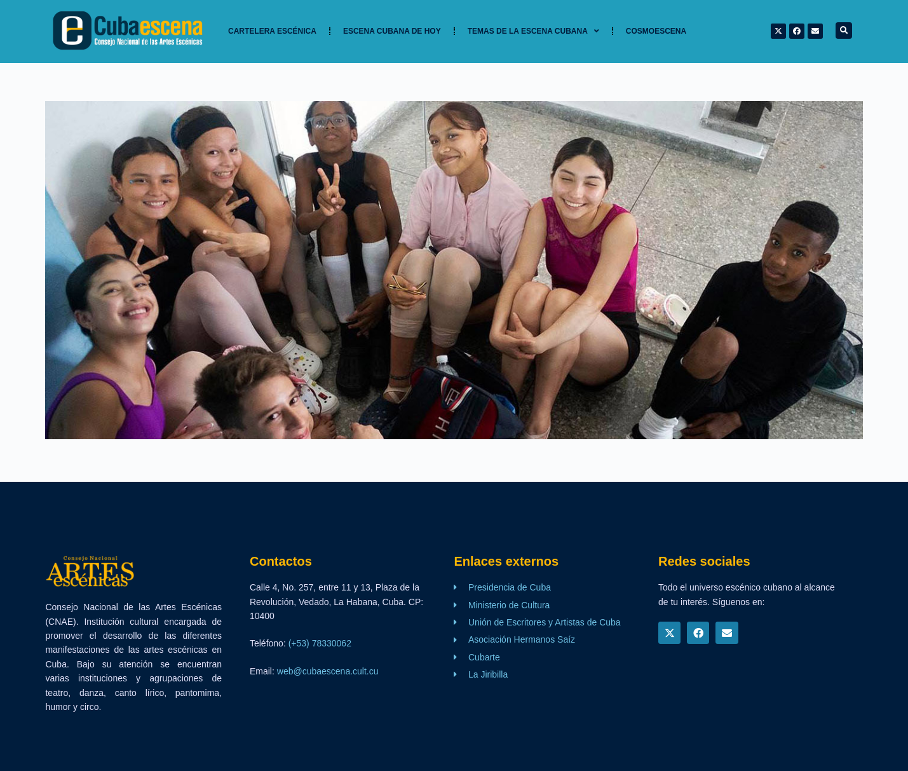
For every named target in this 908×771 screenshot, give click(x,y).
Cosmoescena (656, 31)
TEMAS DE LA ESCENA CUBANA (533, 31)
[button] (844, 30)
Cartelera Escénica (272, 31)
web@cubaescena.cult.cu (328, 671)
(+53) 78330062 (319, 643)
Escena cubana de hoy (392, 31)
